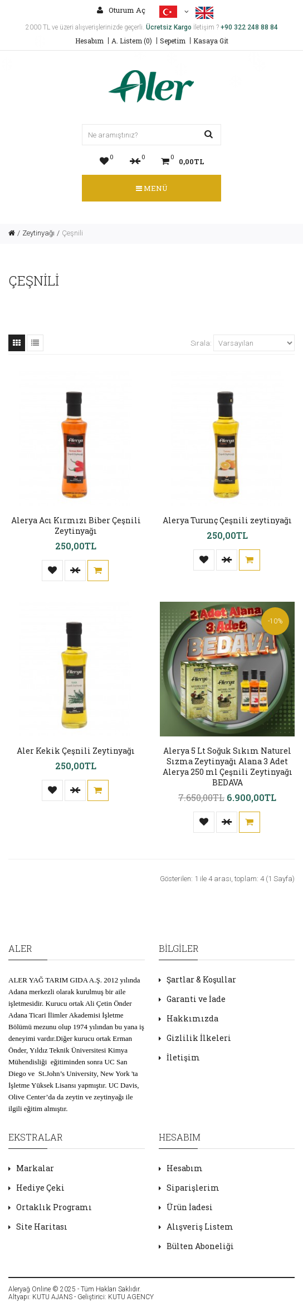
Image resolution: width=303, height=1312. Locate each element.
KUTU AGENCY (131, 1297)
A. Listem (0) (131, 40)
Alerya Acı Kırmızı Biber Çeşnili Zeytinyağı (76, 525)
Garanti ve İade (196, 999)
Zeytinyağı (38, 233)
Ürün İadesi (190, 1207)
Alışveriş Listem (200, 1226)
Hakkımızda (192, 1018)
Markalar (35, 1168)
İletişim (183, 1057)
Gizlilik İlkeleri (199, 1038)
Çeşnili (72, 233)
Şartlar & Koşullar (201, 979)
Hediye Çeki (40, 1187)
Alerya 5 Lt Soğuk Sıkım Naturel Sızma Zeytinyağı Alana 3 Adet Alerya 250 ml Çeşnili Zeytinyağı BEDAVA (227, 766)
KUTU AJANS (52, 1297)
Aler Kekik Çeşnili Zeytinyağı (76, 750)
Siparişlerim (193, 1187)
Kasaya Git (210, 40)
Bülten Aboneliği (200, 1246)
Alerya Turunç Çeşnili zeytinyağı (227, 520)
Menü (152, 188)
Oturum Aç (121, 10)
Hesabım (89, 40)
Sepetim (172, 40)
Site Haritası (41, 1226)
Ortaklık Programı (54, 1207)
